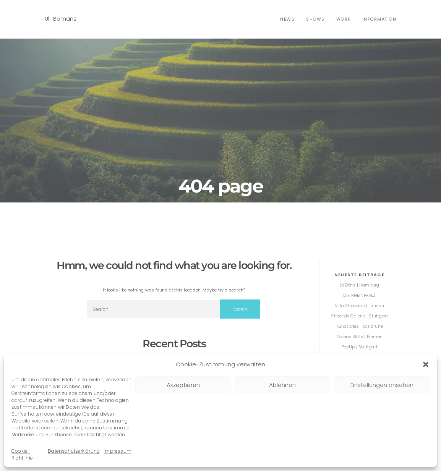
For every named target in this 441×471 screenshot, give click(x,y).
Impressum (117, 451)
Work (343, 19)
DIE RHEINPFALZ (359, 295)
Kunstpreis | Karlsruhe (359, 326)
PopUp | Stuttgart (360, 347)
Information (379, 19)
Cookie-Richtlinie (22, 454)
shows (315, 19)
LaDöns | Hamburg (359, 285)
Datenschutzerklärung (74, 451)
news (287, 19)
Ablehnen (282, 385)
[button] (426, 364)
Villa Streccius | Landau (359, 306)
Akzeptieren (183, 385)
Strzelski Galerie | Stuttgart (359, 316)
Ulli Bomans (60, 19)
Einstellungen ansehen (381, 385)
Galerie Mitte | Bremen (360, 336)
